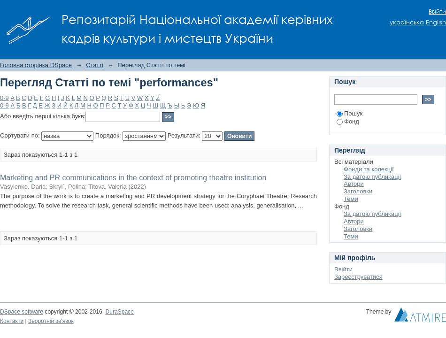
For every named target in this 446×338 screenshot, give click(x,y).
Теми (351, 198)
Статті (94, 65)
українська (407, 22)
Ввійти (437, 11)
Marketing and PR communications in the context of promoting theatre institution (133, 178)
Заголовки (358, 191)
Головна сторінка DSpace (36, 65)
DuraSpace (119, 311)
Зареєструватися (358, 276)
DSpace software (21, 311)
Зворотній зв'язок (51, 321)
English (436, 22)
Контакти (11, 321)
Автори (354, 183)
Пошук (349, 113)
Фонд (348, 121)
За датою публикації (372, 176)
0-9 (4, 97)
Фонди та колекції (369, 169)
